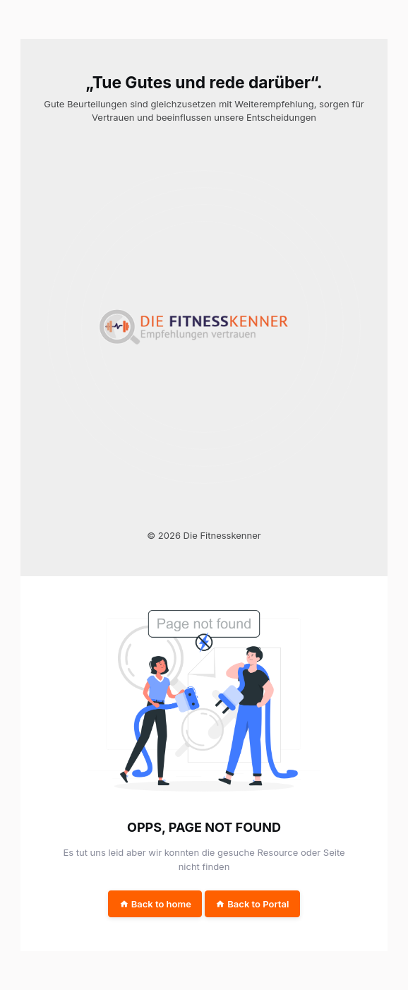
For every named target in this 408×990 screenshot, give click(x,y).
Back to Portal (252, 904)
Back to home (155, 904)
